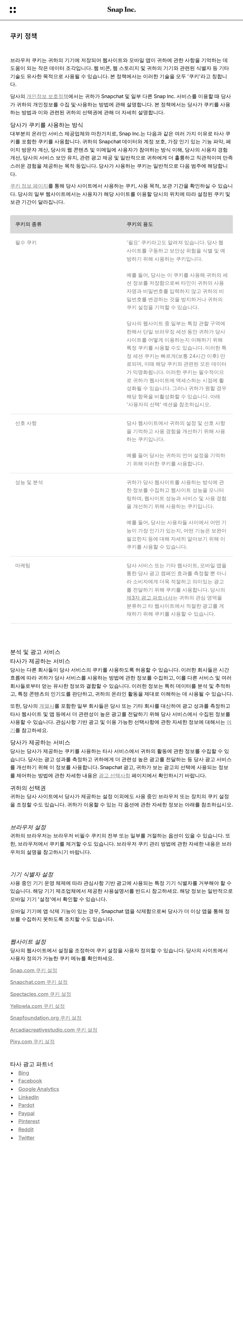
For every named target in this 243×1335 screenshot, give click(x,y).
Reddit (26, 1129)
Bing (23, 1073)
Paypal (26, 1113)
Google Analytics (38, 1089)
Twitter (26, 1137)
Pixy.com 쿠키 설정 (32, 1041)
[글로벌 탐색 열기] (54, 10)
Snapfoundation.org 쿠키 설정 (46, 1018)
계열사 (46, 706)
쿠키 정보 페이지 (29, 186)
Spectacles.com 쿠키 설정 (40, 994)
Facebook (30, 1080)
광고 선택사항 (114, 775)
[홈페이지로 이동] (122, 10)
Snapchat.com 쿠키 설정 (39, 982)
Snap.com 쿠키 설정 (33, 970)
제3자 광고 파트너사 (150, 597)
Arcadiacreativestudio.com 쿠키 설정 (53, 1030)
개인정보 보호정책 (47, 96)
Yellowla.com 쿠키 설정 (37, 1006)
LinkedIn (28, 1097)
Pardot (26, 1105)
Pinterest (29, 1121)
